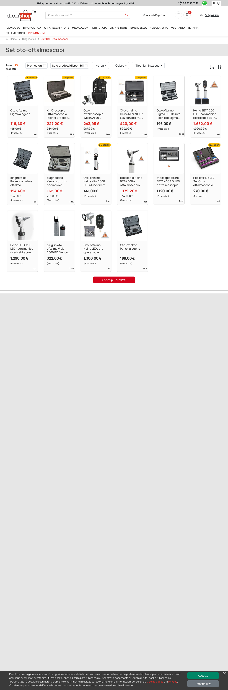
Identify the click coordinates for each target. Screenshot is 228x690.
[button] (219, 3)
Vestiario (178, 27)
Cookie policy (155, 681)
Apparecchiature (56, 27)
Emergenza (138, 27)
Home (11, 39)
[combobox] (214, 3)
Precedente (13, 331)
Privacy (172, 681)
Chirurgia (99, 27)
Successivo (27, 331)
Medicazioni (80, 27)
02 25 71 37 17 (190, 3)
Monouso (13, 27)
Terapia (193, 27)
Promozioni (36, 33)
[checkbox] (44, 65)
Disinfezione (119, 27)
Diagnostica (32, 27)
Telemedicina (15, 33)
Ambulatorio (159, 27)
